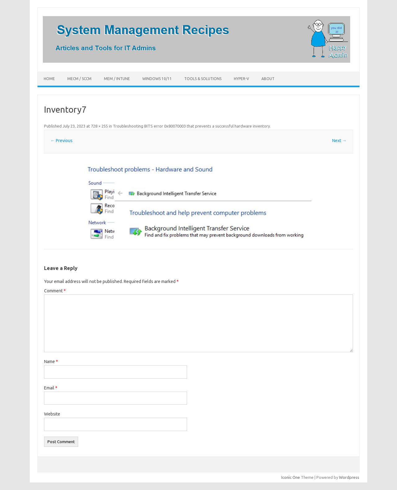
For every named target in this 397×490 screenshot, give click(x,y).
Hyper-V (241, 79)
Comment (55, 290)
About (267, 79)
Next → (339, 140)
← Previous (62, 140)
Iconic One (290, 477)
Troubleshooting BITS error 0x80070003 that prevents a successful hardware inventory (191, 126)
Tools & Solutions (202, 79)
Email (50, 387)
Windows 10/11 (157, 79)
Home (49, 79)
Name (51, 361)
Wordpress (349, 477)
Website (52, 413)
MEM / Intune (117, 79)
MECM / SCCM (79, 79)
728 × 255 (99, 126)
